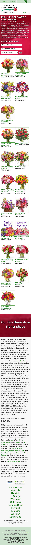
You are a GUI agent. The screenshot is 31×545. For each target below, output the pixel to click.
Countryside (15, 517)
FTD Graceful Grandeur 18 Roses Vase (7, 75)
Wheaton (15, 514)
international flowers (13, 461)
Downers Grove (15, 505)
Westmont (15, 499)
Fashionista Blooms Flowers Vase (7, 121)
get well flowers (15, 453)
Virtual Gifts (5, 1)
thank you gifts (19, 451)
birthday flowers (17, 448)
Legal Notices (10, 542)
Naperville (15, 490)
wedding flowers (22, 361)
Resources (17, 541)
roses (12, 440)
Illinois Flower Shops (15, 487)
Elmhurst (15, 508)
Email (27, 532)
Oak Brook (15, 502)
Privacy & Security (19, 542)
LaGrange (15, 496)
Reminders (12, 1)
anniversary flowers (7, 451)
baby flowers (5, 453)
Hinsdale (15, 493)
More (12, 541)
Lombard (15, 511)
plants (18, 442)
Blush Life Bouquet (21, 166)
